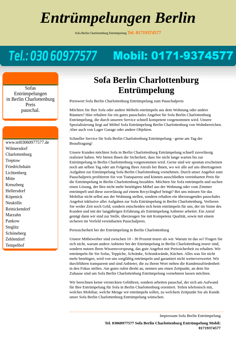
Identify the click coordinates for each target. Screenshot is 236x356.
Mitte (10, 178)
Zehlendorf (15, 239)
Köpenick (14, 196)
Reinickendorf (18, 208)
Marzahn (13, 214)
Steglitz (12, 227)
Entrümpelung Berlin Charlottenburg (158, 124)
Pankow (12, 220)
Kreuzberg (15, 184)
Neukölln (14, 202)
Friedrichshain (18, 166)
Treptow (13, 160)
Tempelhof (15, 245)
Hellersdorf (15, 190)
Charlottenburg (19, 154)
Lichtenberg (16, 172)
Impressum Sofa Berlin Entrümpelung (190, 315)
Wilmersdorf (16, 148)
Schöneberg (16, 233)
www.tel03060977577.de (27, 142)
